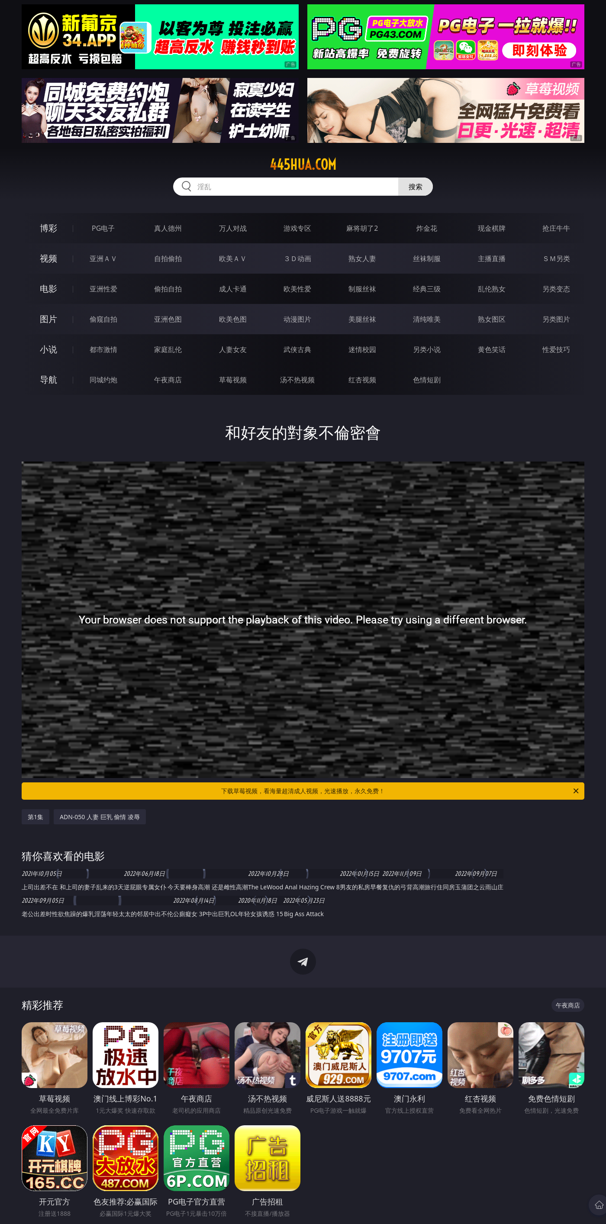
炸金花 (426, 228)
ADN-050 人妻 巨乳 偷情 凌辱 (100, 817)
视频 (48, 258)
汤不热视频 (297, 379)
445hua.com (303, 164)
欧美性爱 (297, 289)
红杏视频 (362, 379)
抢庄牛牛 (556, 228)
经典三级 (427, 289)
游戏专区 (297, 228)
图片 (48, 319)
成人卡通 (233, 289)
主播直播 (492, 258)
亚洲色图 (168, 319)
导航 (48, 379)
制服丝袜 (362, 289)
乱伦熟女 (492, 289)
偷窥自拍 (103, 319)
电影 (48, 288)
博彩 (48, 228)
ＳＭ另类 (556, 258)
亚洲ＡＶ (103, 258)
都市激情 (103, 349)
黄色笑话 (492, 349)
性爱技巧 (556, 349)
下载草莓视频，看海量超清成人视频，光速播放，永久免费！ (400, 791)
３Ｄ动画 (297, 258)
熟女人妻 (362, 258)
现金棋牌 (492, 228)
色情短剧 (427, 379)
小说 (48, 349)
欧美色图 (233, 319)
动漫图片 (297, 319)
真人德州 (168, 228)
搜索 (415, 186)
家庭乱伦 (168, 349)
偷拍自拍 (168, 289)
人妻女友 (233, 349)
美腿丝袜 (362, 319)
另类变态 (556, 289)
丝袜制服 (427, 258)
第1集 (35, 817)
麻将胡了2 (362, 228)
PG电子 (103, 228)
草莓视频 (233, 379)
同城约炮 (103, 379)
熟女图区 (492, 319)
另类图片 (556, 319)
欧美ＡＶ (233, 258)
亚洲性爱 (103, 289)
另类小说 (427, 349)
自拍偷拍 (168, 258)
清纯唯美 (427, 319)
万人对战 (233, 228)
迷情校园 (362, 349)
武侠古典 (297, 349)
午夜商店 (168, 379)
